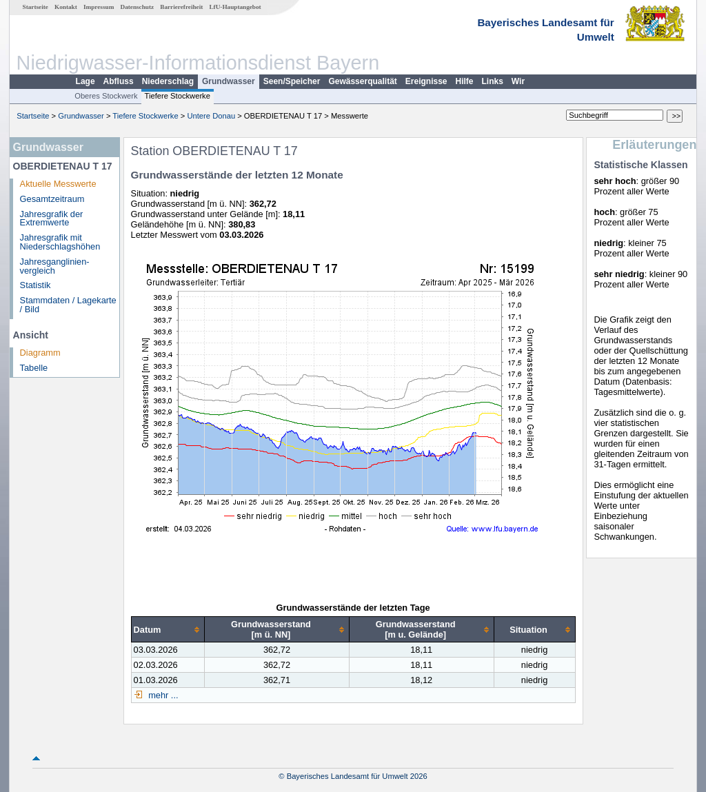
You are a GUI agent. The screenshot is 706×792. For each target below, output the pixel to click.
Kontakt (65, 6)
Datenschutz (137, 6)
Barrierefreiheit (181, 6)
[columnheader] (168, 629)
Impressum (98, 6)
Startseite (35, 6)
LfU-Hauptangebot (235, 6)
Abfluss (118, 81)
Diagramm (40, 352)
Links (492, 81)
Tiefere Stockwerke (177, 96)
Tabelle (34, 368)
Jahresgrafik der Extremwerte (51, 218)
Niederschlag (168, 81)
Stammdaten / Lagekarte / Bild (68, 304)
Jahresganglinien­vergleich (55, 266)
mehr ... (162, 695)
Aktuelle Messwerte (58, 184)
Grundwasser (228, 81)
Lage (85, 81)
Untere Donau (211, 116)
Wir (518, 81)
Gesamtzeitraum (52, 199)
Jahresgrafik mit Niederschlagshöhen (60, 242)
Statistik (35, 285)
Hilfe (465, 81)
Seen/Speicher (292, 81)
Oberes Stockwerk (105, 96)
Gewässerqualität (362, 81)
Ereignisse (426, 81)
